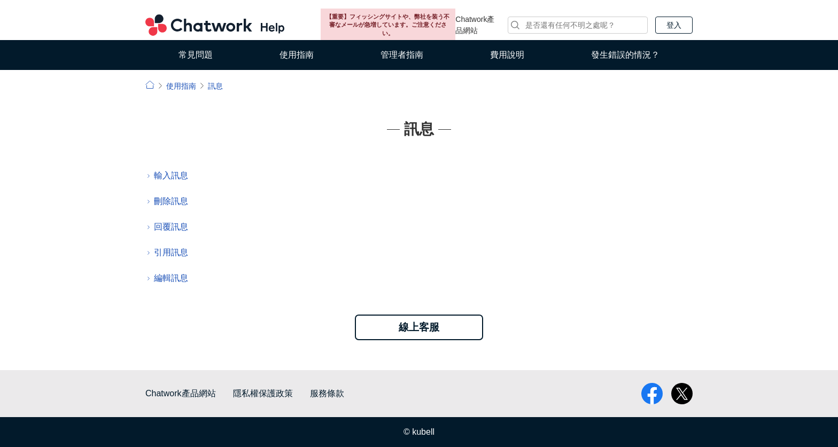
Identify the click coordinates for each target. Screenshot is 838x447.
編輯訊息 (171, 278)
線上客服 (419, 327)
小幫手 (149, 85)
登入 (673, 25)
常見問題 (196, 54)
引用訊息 (171, 252)
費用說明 (507, 54)
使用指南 (297, 54)
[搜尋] (578, 25)
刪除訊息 (171, 201)
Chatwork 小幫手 (214, 25)
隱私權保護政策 (263, 393)
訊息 (215, 86)
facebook (652, 393)
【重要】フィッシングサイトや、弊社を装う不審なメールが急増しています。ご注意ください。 (387, 24)
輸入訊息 (171, 175)
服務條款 (327, 393)
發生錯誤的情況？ (625, 54)
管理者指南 (402, 54)
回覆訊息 (171, 226)
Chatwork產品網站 (474, 25)
